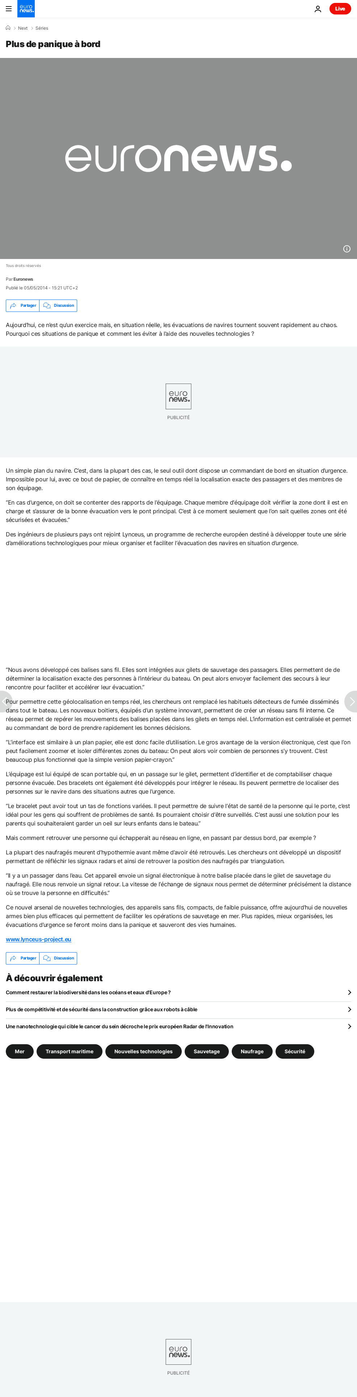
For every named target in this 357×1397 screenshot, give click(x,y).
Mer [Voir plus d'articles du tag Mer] (20, 1051)
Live (340, 8)
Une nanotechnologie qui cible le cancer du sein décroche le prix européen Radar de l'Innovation (119, 1026)
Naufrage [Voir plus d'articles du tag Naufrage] (252, 1051)
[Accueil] (8, 27)
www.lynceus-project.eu (38, 939)
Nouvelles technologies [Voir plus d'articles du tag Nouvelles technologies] (143, 1051)
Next (23, 28)
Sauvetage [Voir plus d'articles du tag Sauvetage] (207, 1051)
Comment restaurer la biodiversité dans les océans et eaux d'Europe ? (88, 992)
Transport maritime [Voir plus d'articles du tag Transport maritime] (69, 1051)
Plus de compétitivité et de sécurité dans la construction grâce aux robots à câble (101, 1009)
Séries (41, 28)
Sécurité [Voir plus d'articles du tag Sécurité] (295, 1051)
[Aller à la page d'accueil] (26, 8)
